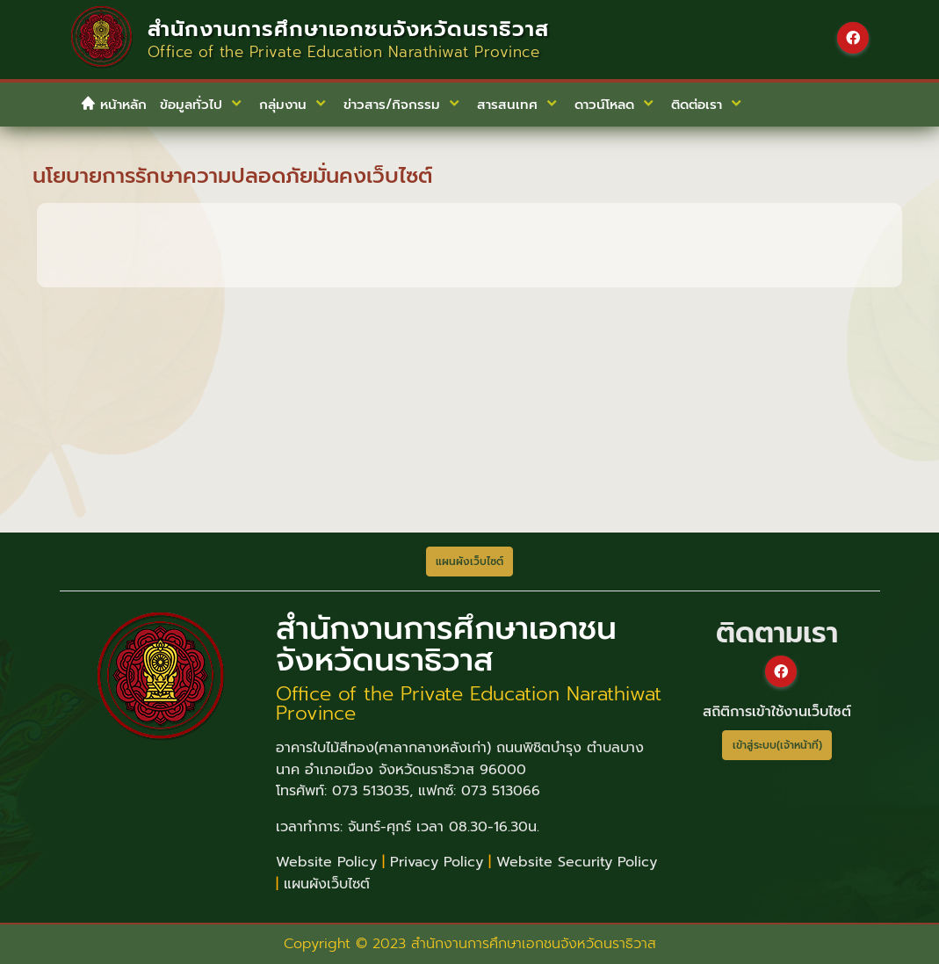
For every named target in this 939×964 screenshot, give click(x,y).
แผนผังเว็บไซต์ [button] (469, 561)
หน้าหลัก (113, 104)
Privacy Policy (436, 862)
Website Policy (326, 862)
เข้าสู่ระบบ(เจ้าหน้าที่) (777, 745)
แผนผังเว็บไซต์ (327, 884)
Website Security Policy (576, 862)
